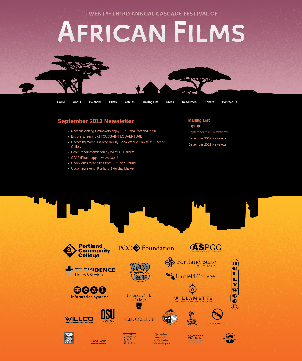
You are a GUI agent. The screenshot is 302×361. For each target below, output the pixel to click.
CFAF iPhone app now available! (94, 158)
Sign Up (194, 126)
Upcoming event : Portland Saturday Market (102, 168)
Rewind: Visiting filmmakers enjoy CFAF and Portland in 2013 (115, 131)
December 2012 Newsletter (208, 138)
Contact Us (229, 102)
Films (113, 102)
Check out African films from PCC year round (103, 163)
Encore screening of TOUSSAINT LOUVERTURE (107, 136)
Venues (130, 102)
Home (61, 102)
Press (170, 102)
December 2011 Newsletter (208, 144)
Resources (189, 102)
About (77, 102)
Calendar (95, 102)
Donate (209, 102)
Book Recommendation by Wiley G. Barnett (102, 152)
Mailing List (150, 102)
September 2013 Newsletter (208, 132)
